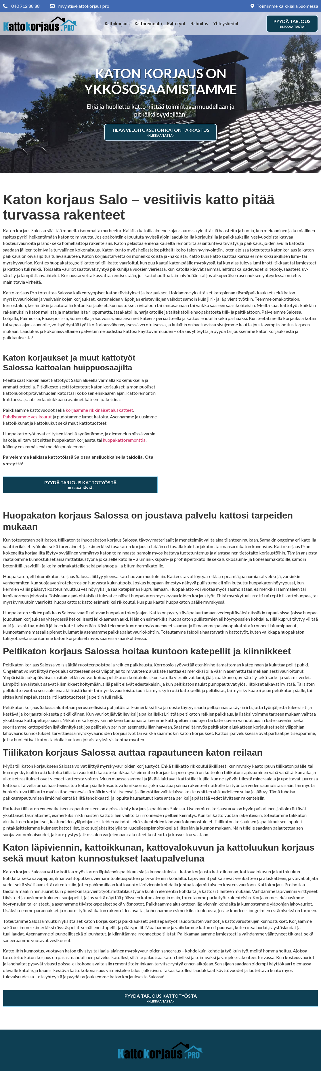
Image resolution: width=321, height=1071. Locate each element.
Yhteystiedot (225, 23)
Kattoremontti (148, 23)
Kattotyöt (176, 23)
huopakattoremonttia (124, 440)
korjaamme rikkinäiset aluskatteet (99, 410)
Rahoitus (199, 23)
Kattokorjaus (117, 23)
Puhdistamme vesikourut (27, 416)
